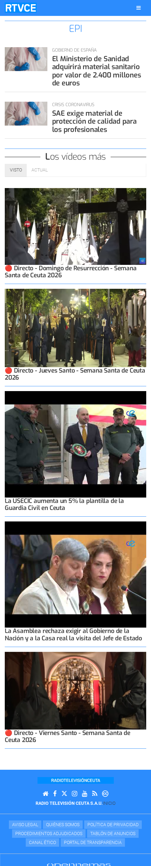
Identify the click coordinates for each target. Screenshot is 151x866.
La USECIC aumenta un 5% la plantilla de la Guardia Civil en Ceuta (64, 504)
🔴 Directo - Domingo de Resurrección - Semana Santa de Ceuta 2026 (71, 271)
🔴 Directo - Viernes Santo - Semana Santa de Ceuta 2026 (67, 736)
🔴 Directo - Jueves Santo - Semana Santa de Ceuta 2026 (75, 374)
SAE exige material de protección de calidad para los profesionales (94, 121)
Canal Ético (42, 842)
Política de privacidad (113, 824)
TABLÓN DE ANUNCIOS (112, 833)
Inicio (109, 803)
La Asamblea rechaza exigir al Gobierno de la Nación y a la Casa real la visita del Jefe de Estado (73, 634)
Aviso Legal (25, 824)
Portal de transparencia (93, 842)
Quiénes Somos (62, 824)
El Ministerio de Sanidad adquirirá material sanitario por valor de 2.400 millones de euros (96, 71)
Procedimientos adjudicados (48, 833)
